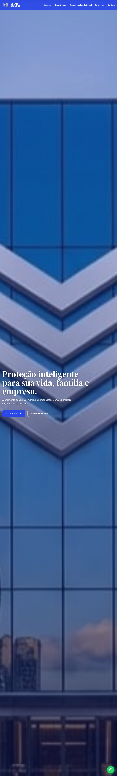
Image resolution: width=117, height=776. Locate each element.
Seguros (47, 5)
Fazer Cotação (14, 413)
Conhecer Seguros (39, 413)
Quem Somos (60, 5)
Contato (111, 5)
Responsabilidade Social (81, 5)
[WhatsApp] (110, 769)
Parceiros (99, 5)
